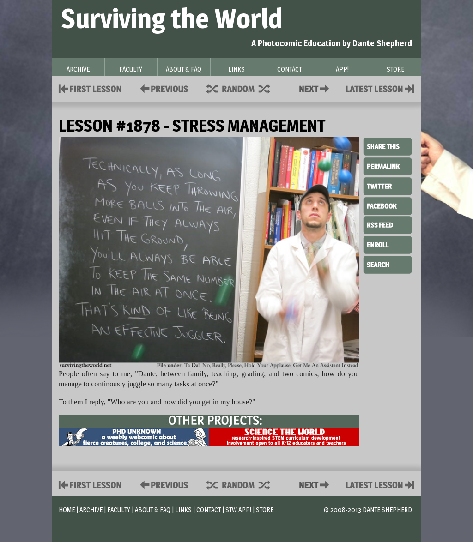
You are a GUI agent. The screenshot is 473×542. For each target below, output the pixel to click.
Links (183, 509)
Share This (387, 147)
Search (387, 263)
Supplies (244, 88)
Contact (316, 88)
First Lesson (90, 88)
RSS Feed (387, 224)
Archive (91, 509)
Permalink (387, 166)
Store (264, 509)
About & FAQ (152, 509)
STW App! (238, 509)
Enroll (387, 243)
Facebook (387, 205)
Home (67, 509)
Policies (162, 88)
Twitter (387, 185)
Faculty (118, 509)
